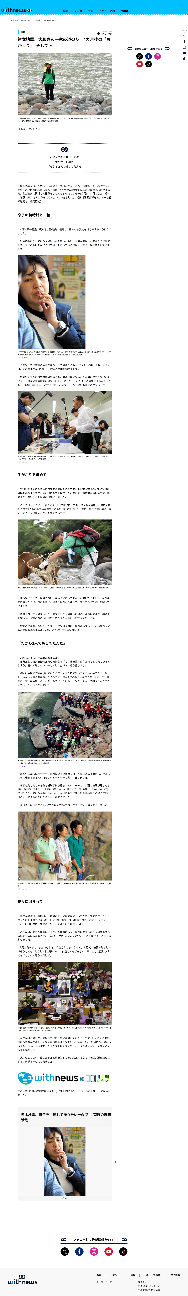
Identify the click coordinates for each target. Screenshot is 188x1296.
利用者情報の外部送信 (149, 1289)
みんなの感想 (104, 33)
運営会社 (142, 1282)
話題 (16, 20)
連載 (90, 11)
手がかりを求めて (65, 162)
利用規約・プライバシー (150, 1285)
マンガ (78, 11)
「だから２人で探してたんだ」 (65, 166)
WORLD (125, 11)
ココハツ (22, 129)
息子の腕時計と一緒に (65, 157)
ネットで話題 (106, 11)
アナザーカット (35, 129)
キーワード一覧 (104, 1282)
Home (10, 20)
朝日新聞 (24, 358)
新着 (66, 11)
